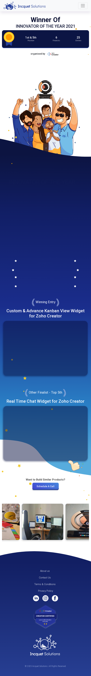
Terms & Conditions (45, 584)
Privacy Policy (45, 591)
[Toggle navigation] (83, 5)
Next (87, 523)
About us (45, 571)
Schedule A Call (46, 486)
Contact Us (45, 577)
